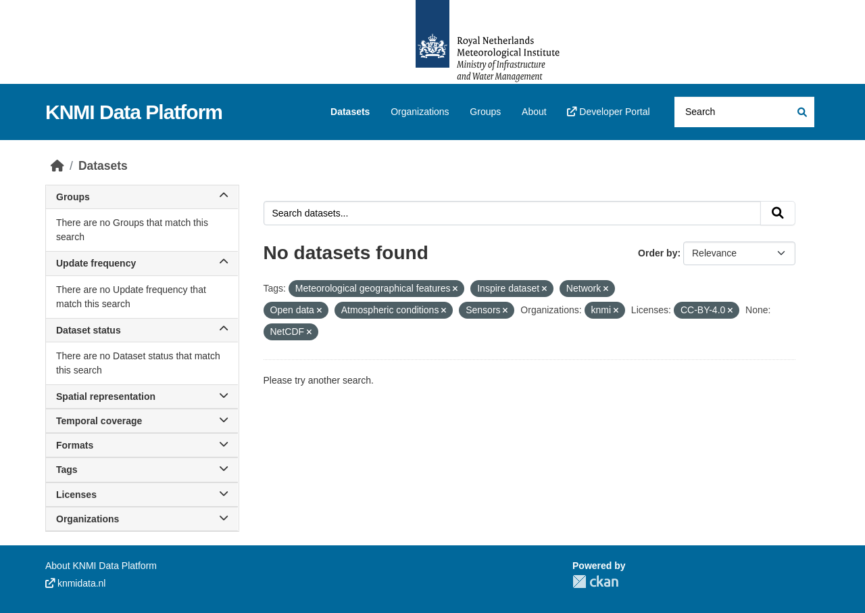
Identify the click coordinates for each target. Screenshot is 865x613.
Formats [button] (142, 445)
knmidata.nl (75, 583)
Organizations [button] (142, 519)
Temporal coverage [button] (142, 421)
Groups (485, 111)
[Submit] (801, 112)
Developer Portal (608, 111)
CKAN (595, 581)
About (534, 111)
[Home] (57, 166)
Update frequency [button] (142, 263)
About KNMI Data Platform (101, 565)
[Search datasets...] (744, 112)
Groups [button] (142, 197)
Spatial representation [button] (142, 396)
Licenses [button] (142, 495)
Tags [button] (142, 469)
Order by (657, 253)
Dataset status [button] (142, 330)
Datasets (350, 111)
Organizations (420, 111)
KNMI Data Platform (133, 112)
